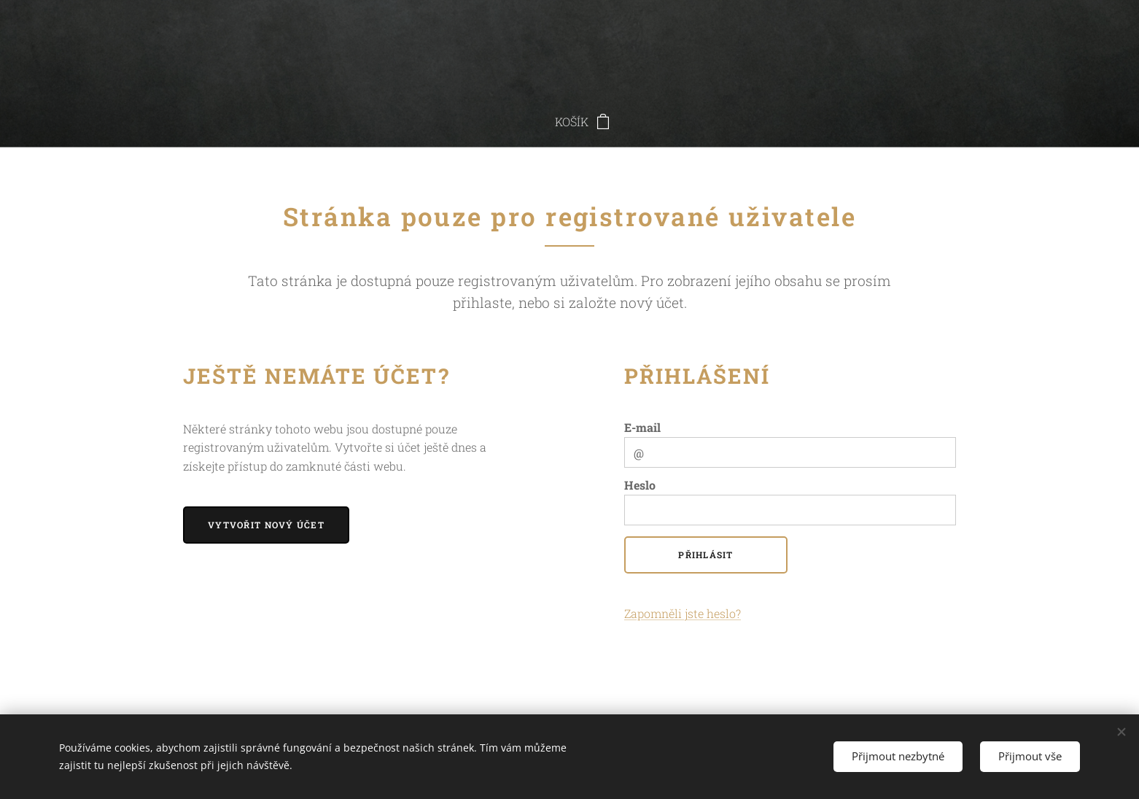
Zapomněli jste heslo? (682, 613)
